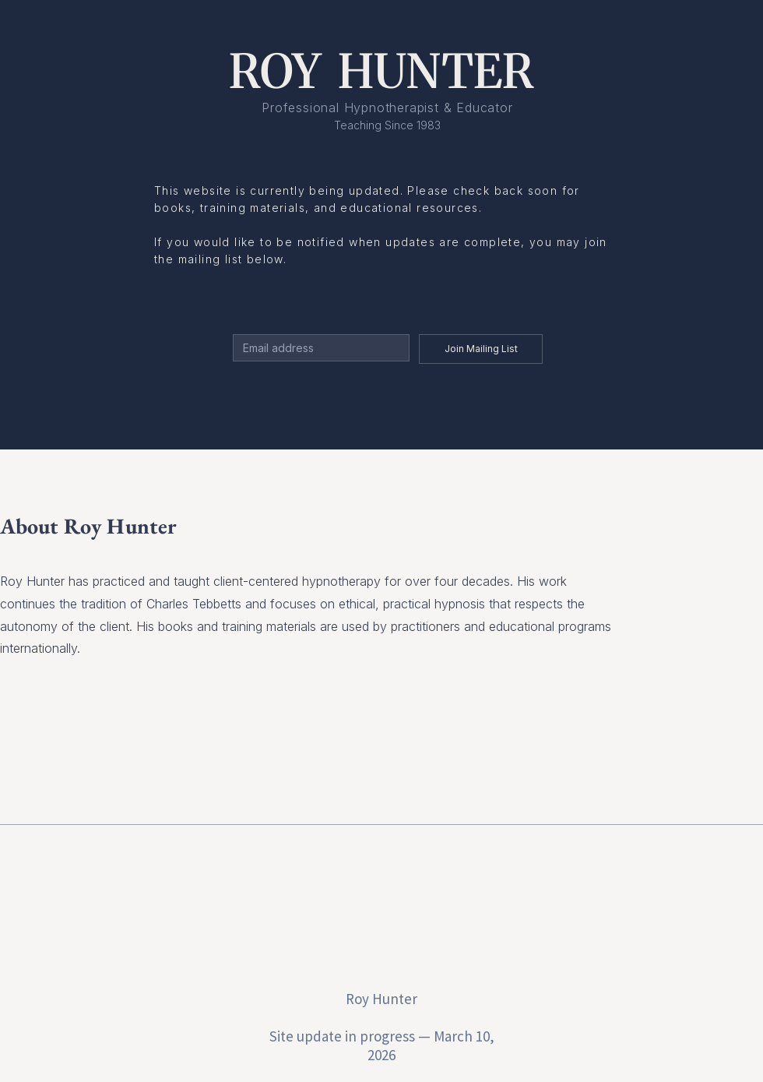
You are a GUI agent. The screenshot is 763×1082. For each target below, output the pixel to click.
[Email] (316, 348)
